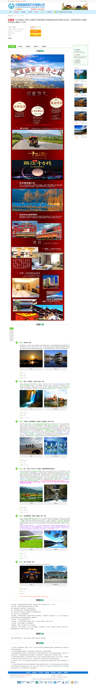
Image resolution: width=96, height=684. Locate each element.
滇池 (31, 359)
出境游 (36, 12)
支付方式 (28, 672)
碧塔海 (31, 540)
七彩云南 (55, 399)
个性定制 (42, 12)
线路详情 (22, 15)
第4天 (11, 335)
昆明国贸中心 (55, 575)
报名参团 (53, 672)
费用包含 (28, 46)
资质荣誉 (47, 672)
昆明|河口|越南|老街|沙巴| (79, 79)
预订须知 (44, 46)
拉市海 (31, 494)
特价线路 (16, 12)
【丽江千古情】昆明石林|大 (79, 107)
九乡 (31, 399)
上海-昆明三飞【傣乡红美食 (79, 93)
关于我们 (81, 1)
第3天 (11, 333)
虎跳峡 (55, 494)
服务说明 (34, 672)
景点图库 (49, 12)
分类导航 (23, 12)
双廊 (31, 447)
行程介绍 (20, 46)
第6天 (11, 340)
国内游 (30, 12)
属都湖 (55, 540)
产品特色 (12, 46)
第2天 (11, 330)
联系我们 (85, 1)
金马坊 (31, 575)
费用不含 (36, 46)
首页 (15, 15)
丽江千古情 (55, 447)
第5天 (11, 337)
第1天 (11, 328)
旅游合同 (59, 672)
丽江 (18, 15)
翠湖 (55, 359)
